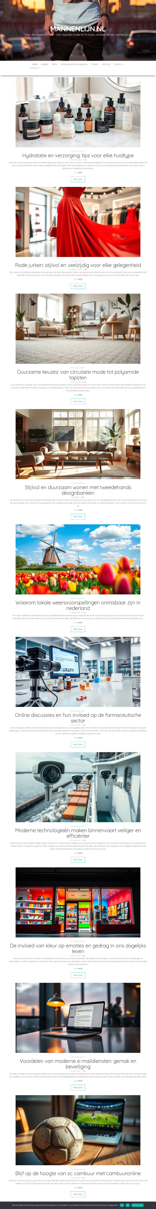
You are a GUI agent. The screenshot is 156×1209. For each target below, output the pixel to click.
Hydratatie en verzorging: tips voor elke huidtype (78, 148)
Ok (122, 1205)
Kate (80, 165)
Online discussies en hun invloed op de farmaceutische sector (78, 710)
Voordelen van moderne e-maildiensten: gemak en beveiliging (78, 1056)
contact (119, 64)
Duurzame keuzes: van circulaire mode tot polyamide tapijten (78, 367)
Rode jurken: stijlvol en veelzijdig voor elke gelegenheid (78, 258)
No (128, 1205)
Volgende (84, 1196)
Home (34, 64)
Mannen (44, 64)
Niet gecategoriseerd (77, 144)
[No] (153, 1205)
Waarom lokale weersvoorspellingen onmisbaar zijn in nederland (78, 598)
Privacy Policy (137, 1205)
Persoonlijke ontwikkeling (74, 64)
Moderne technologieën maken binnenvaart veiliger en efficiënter (78, 826)
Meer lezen (78, 172)
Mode (54, 64)
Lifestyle (106, 64)
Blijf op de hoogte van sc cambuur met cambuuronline (78, 1166)
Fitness (94, 64)
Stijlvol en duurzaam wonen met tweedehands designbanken (78, 483)
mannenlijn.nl (78, 28)
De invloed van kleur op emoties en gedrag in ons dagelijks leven (78, 941)
